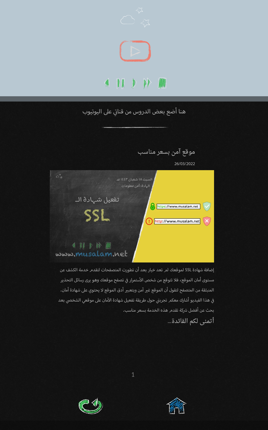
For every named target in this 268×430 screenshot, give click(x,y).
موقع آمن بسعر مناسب (166, 152)
